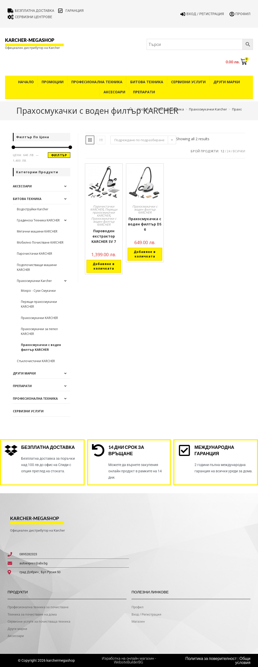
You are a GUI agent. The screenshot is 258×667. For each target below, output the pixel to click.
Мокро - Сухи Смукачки (38, 290)
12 (222, 151)
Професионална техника (96, 81)
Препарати (144, 92)
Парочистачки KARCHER (102, 208)
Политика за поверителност (211, 658)
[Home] (130, 109)
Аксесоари (114, 92)
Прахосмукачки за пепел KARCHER (39, 331)
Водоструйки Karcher (32, 209)
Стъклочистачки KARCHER (36, 361)
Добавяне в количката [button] (104, 266)
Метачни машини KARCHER (37, 231)
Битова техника (146, 81)
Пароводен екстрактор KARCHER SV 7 (103, 236)
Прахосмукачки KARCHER (39, 318)
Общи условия (242, 660)
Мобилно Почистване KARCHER (40, 242)
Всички (239, 151)
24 (228, 151)
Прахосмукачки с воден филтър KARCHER (103, 221)
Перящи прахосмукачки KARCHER (104, 212)
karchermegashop (60, 660)
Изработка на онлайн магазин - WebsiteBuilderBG (129, 660)
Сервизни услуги (188, 81)
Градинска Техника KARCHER (38, 220)
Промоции (52, 81)
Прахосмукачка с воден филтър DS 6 (145, 224)
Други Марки (226, 81)
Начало (26, 81)
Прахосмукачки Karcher (34, 281)
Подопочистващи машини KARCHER (37, 267)
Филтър (59, 155)
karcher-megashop (29, 40)
